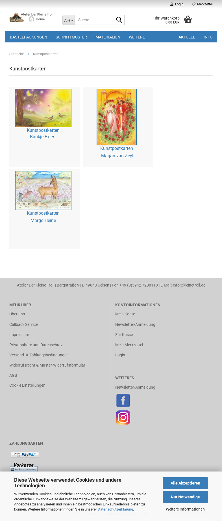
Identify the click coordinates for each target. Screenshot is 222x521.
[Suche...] (68, 20)
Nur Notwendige (185, 497)
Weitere (137, 37)
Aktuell (187, 37)
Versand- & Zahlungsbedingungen (39, 355)
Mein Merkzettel (129, 345)
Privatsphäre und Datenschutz (36, 345)
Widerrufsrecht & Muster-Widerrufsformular (47, 365)
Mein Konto (125, 314)
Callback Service (23, 324)
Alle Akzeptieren (185, 483)
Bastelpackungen (28, 37)
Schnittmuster (71, 37)
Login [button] (177, 4)
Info (208, 37)
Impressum (19, 334)
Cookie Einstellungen (27, 385)
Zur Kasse (124, 334)
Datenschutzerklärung (115, 509)
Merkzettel (202, 4)
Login (120, 355)
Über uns (17, 314)
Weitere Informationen (185, 509)
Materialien (107, 37)
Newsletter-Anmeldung (135, 324)
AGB (13, 375)
